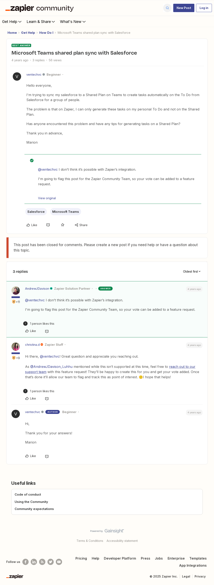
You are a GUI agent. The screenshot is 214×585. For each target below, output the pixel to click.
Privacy (200, 576)
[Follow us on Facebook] (25, 562)
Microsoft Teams (65, 212)
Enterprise (176, 558)
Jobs (159, 558)
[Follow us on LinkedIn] (34, 562)
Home (12, 33)
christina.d (32, 345)
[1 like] (38, 323)
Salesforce (36, 212)
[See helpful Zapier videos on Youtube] (59, 562)
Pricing (81, 558)
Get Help (12, 21)
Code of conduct (28, 494)
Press (145, 558)
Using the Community (31, 502)
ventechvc (34, 74)
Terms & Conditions (89, 540)
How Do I (46, 33)
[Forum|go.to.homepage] (40, 8)
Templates (198, 558)
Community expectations (34, 509)
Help (95, 558)
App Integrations (193, 565)
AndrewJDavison (37, 289)
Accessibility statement (122, 540)
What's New (73, 21)
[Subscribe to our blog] (42, 562)
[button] (183, 8)
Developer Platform (120, 558)
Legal (186, 576)
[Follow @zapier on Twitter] (50, 562)
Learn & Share (41, 21)
